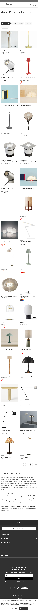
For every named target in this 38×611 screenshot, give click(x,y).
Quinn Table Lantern (24, 215)
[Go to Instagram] (18, 588)
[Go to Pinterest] (14, 588)
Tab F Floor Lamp (24, 458)
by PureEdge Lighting (5, 79)
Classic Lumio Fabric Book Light (27, 189)
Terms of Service (10, 583)
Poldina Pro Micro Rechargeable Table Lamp (27, 78)
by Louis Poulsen (23, 379)
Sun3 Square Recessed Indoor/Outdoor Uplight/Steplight (28, 161)
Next (37, 464)
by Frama (3, 406)
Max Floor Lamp (4, 268)
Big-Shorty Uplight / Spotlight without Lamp (8, 189)
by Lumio (3, 107)
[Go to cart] (35, 4)
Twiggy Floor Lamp (5, 431)
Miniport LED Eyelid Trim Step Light (9, 297)
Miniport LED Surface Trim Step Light (27, 133)
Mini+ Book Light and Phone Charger (9, 106)
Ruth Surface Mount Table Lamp (27, 431)
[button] (2, 4)
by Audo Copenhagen (24, 325)
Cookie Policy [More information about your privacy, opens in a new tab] (16, 606)
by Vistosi (3, 325)
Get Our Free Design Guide (19, 529)
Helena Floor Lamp (5, 51)
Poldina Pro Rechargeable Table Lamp (27, 269)
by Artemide (3, 243)
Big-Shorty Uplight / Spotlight (8, 78)
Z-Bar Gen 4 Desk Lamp (25, 242)
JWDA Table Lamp (24, 323)
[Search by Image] (32, 5)
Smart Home (5, 18)
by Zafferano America (24, 81)
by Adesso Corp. (23, 217)
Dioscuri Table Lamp (5, 242)
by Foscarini (3, 432)
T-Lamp (3, 405)
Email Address (9, 576)
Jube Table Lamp (5, 323)
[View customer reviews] (24, 588)
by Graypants (22, 53)
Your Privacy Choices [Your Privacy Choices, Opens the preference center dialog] (13, 609)
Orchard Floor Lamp (5, 376)
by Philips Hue (23, 298)
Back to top (19, 523)
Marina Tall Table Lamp (25, 350)
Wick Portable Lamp (24, 51)
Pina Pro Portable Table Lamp (8, 132)
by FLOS (21, 406)
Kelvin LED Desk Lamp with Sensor (28, 405)
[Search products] (30, 4)
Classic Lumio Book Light (25, 106)
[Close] (35, 600)
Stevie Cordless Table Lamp (7, 458)
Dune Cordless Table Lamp (7, 350)
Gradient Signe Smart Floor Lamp (27, 297)
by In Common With (5, 53)
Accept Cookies (23, 609)
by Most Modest (23, 432)
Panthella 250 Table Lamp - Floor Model (27, 377)
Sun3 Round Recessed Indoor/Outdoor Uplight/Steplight (9, 161)
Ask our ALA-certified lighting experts (26, 507)
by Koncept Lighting (24, 243)
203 (36, 464)
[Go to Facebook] (11, 588)
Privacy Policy (29, 582)
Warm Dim (13, 18)
